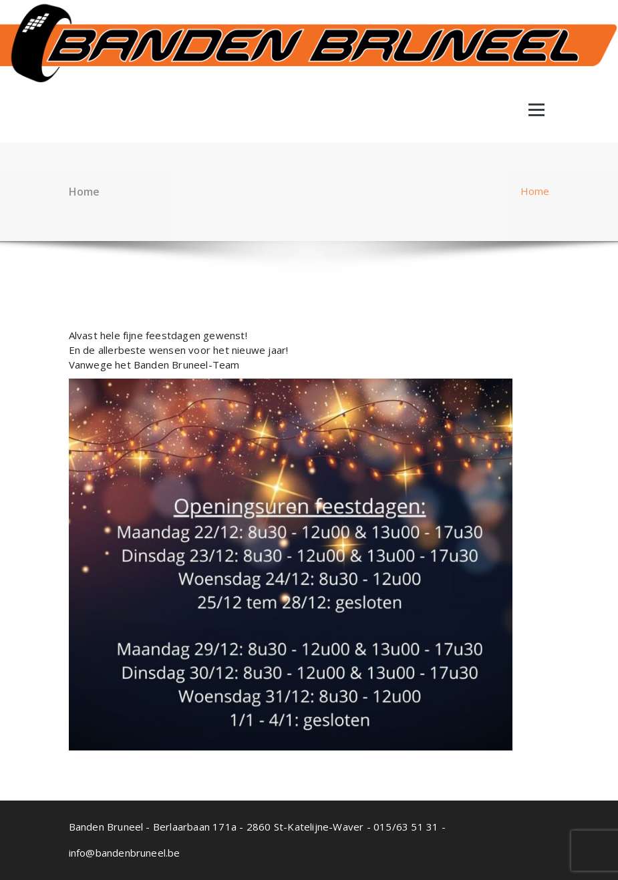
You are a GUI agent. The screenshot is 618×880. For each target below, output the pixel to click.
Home (535, 191)
